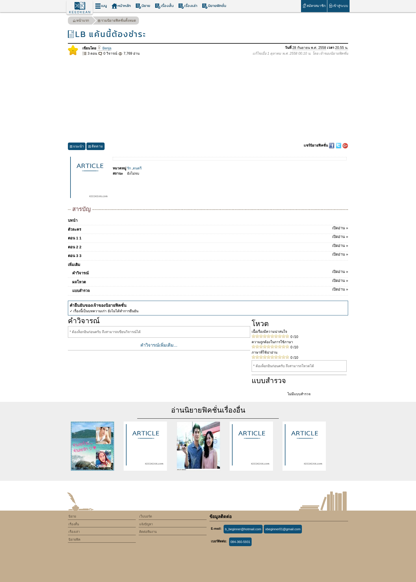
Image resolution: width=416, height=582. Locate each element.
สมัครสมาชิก (313, 5)
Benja (104, 48)
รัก (129, 168)
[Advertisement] (208, 99)
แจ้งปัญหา (146, 524)
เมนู (101, 6)
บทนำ (72, 220)
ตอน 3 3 (208, 255)
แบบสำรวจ (210, 290)
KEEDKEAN (80, 12)
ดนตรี (137, 168)
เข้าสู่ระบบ (338, 5)
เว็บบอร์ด (145, 516)
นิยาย (142, 6)
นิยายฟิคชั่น (214, 6)
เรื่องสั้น (164, 6)
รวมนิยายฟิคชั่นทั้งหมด (117, 21)
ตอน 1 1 (208, 237)
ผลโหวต (210, 281)
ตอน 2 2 (208, 246)
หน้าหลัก (121, 6)
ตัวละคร (208, 228)
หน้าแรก (81, 21)
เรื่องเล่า (187, 6)
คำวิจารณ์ (210, 272)
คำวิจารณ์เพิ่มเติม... (158, 345)
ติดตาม (95, 147)
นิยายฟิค (74, 539)
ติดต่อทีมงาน (148, 531)
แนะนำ (77, 147)
